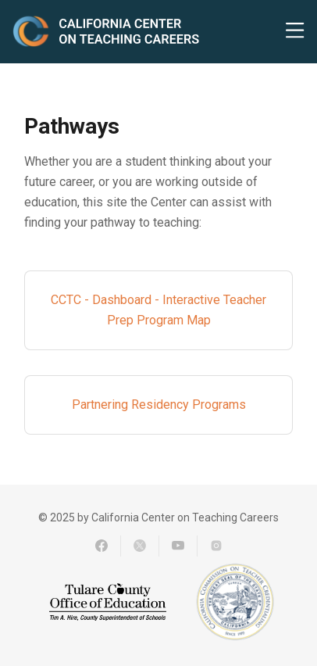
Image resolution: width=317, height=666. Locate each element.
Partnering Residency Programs (159, 404)
